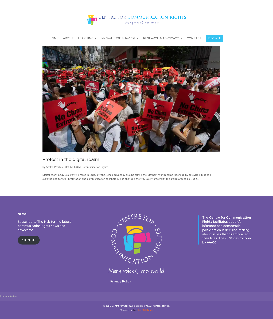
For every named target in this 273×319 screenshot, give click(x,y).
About (68, 38)
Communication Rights (95, 167)
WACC (212, 242)
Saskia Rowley (54, 167)
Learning (85, 38)
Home (54, 38)
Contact (194, 38)
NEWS (22, 214)
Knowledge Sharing (118, 38)
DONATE (214, 38)
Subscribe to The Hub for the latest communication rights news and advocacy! (44, 226)
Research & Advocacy (161, 38)
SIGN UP (28, 240)
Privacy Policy (120, 281)
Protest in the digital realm (70, 159)
